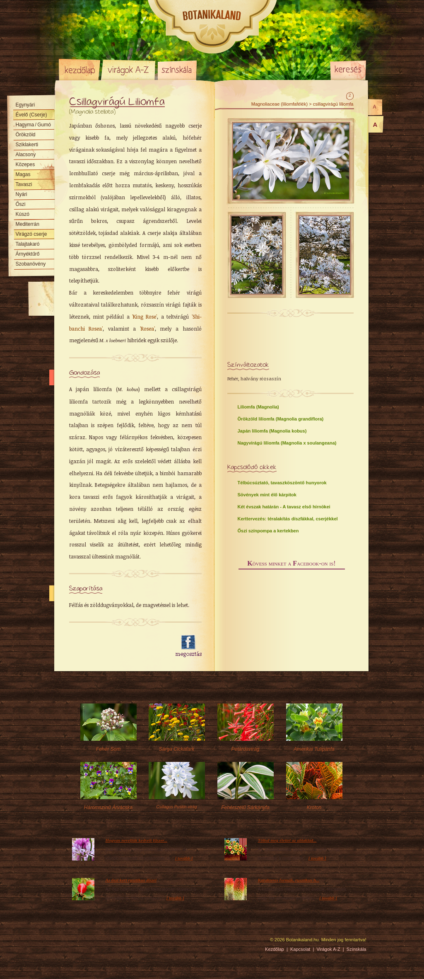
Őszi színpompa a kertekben (268, 530)
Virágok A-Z (129, 69)
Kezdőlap (79, 69)
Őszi (21, 204)
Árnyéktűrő (28, 254)
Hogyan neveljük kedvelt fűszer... (137, 840)
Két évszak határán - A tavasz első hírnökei (284, 506)
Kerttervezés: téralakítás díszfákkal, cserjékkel (288, 518)
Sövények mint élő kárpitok (267, 494)
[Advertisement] (117, 646)
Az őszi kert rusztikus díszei (131, 879)
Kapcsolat (300, 949)
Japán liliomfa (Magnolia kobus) (272, 430)
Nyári (21, 194)
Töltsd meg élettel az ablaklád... (287, 840)
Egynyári (25, 105)
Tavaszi (24, 184)
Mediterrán (27, 224)
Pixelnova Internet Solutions (78, 942)
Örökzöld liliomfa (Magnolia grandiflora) (281, 418)
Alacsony (26, 154)
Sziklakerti (27, 144)
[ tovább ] (184, 858)
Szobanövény (31, 264)
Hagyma (33, 125)
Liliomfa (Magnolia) (258, 406)
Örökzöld (26, 135)
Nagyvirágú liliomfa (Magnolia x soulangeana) (287, 442)
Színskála (177, 69)
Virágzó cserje (31, 234)
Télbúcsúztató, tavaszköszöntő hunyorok (282, 482)
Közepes (25, 164)
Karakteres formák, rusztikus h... (289, 879)
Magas (23, 174)
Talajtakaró (28, 244)
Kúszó (22, 214)
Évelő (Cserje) (31, 115)
